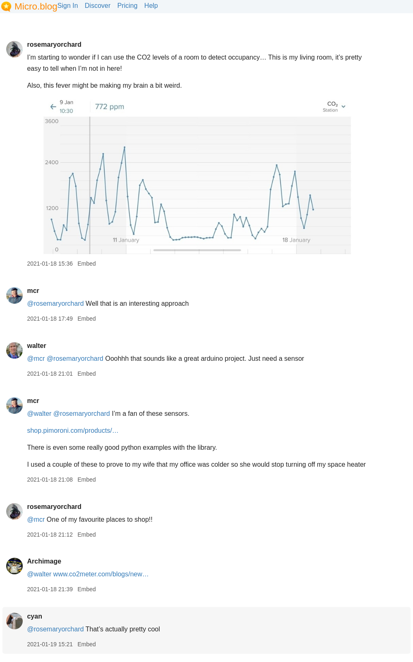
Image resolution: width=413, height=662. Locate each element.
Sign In (67, 5)
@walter (39, 413)
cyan (34, 616)
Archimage (44, 561)
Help (151, 5)
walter (36, 345)
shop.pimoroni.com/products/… (72, 430)
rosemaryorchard (54, 44)
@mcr (36, 358)
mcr (33, 290)
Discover (97, 5)
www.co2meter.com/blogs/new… (101, 574)
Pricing (127, 5)
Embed (86, 263)
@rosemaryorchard (55, 303)
